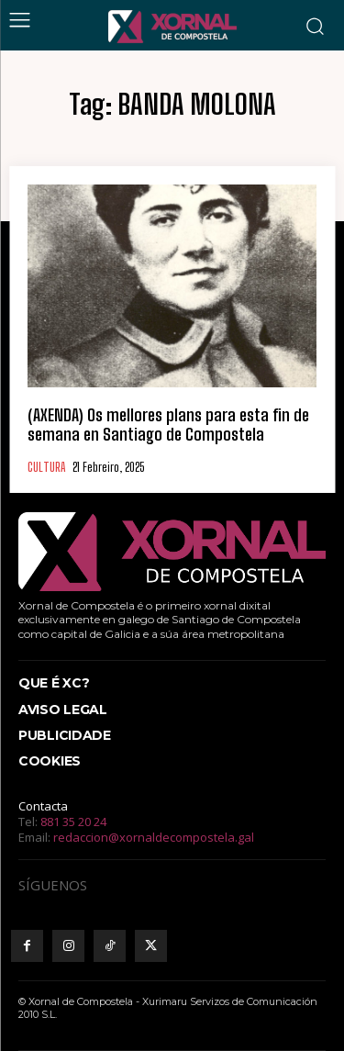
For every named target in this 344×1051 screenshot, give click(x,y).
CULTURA (46, 468)
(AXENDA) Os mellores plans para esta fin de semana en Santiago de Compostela (168, 425)
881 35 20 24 (73, 821)
